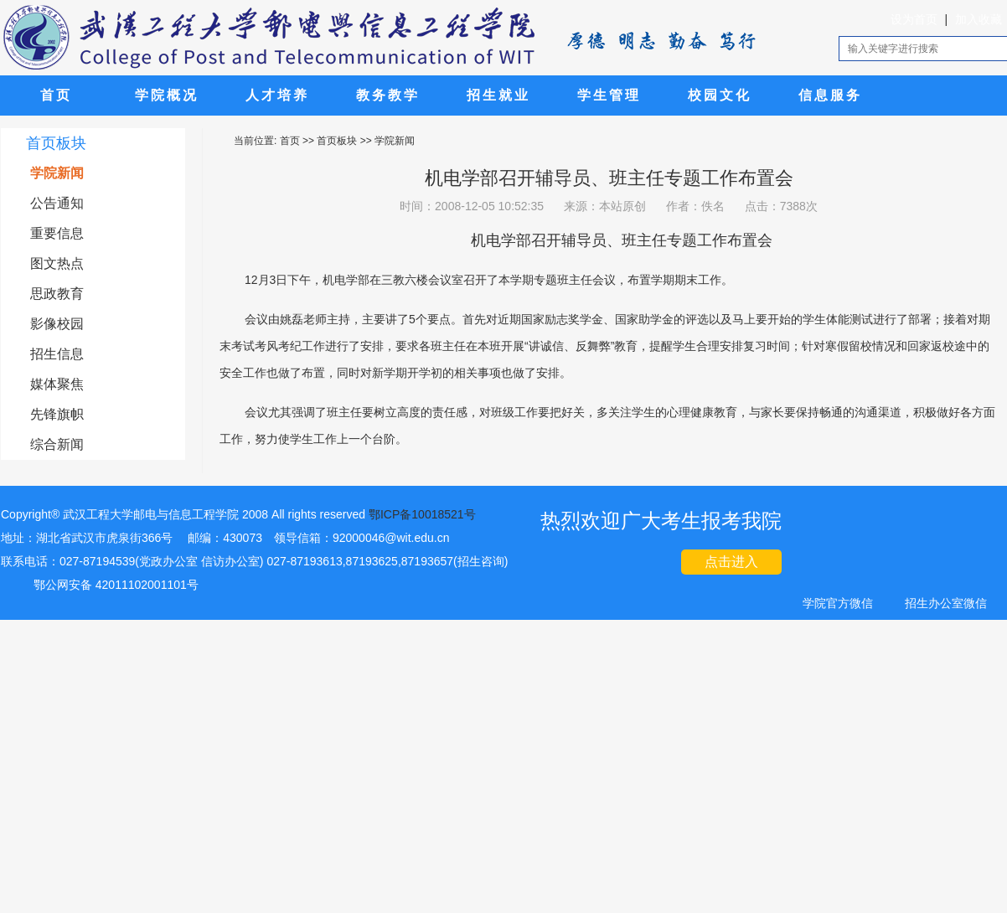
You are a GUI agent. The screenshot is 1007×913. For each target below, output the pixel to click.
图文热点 (57, 263)
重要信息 (57, 233)
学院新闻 (57, 173)
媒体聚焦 (57, 384)
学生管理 (609, 95)
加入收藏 (978, 19)
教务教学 (388, 95)
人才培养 (277, 95)
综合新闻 (57, 444)
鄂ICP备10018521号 (422, 514)
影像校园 (57, 324)
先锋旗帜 (57, 414)
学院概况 (167, 95)
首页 (56, 95)
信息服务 (830, 95)
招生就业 (498, 95)
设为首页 (914, 19)
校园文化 (719, 95)
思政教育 (57, 293)
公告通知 (57, 203)
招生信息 (57, 354)
